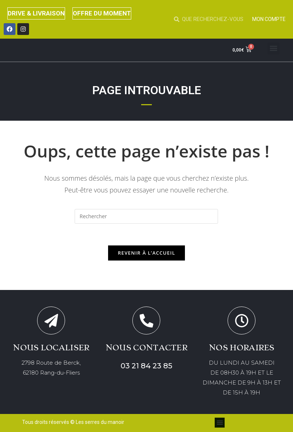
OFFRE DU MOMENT (102, 13)
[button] (273, 48)
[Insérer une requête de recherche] (146, 216)
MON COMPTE (269, 19)
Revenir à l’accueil (146, 253)
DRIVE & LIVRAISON (36, 13)
